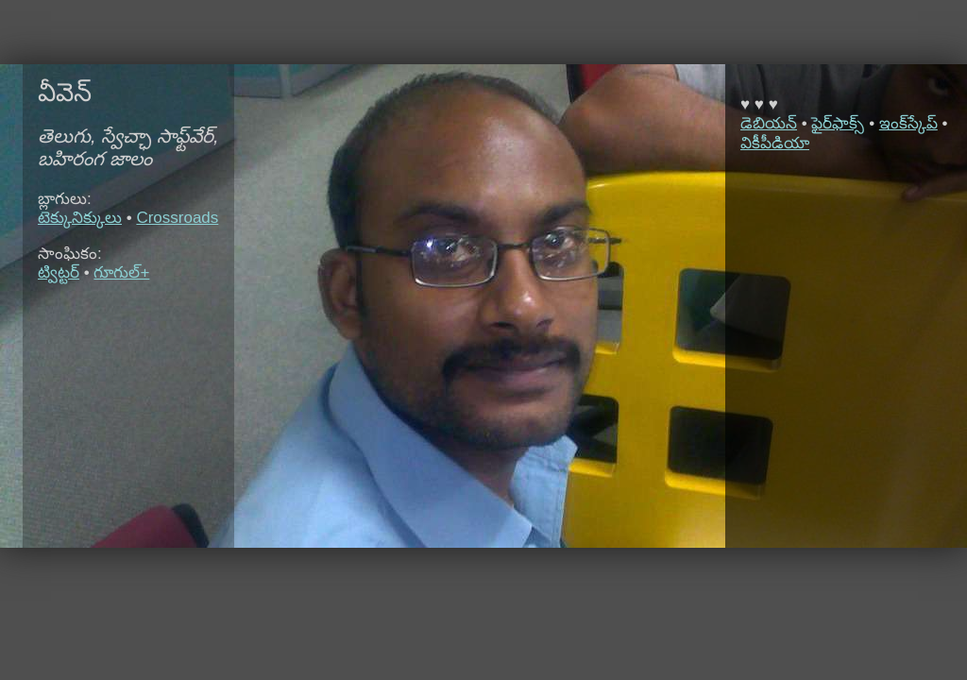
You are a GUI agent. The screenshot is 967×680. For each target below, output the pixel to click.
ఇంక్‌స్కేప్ (908, 123)
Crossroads (177, 218)
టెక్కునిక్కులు (80, 218)
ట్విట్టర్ (58, 272)
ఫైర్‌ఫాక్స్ (837, 123)
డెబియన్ (768, 123)
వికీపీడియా (774, 143)
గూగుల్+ (121, 272)
